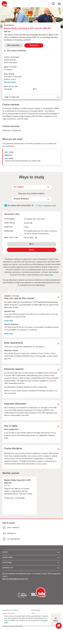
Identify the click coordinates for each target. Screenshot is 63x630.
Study (5, 552)
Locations (7, 562)
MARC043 (8, 155)
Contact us (7, 568)
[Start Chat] (59, 626)
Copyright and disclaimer (10, 610)
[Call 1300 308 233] (11, 539)
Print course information (16, 50)
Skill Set (7, 485)
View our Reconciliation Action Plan (15, 579)
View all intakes (10, 82)
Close (55, 621)
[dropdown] (31, 187)
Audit (33, 613)
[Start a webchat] (10, 528)
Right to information (8, 613)
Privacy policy (36, 610)
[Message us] (9, 534)
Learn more (48, 275)
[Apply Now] (33, 45)
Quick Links (7, 557)
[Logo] (4, 6)
